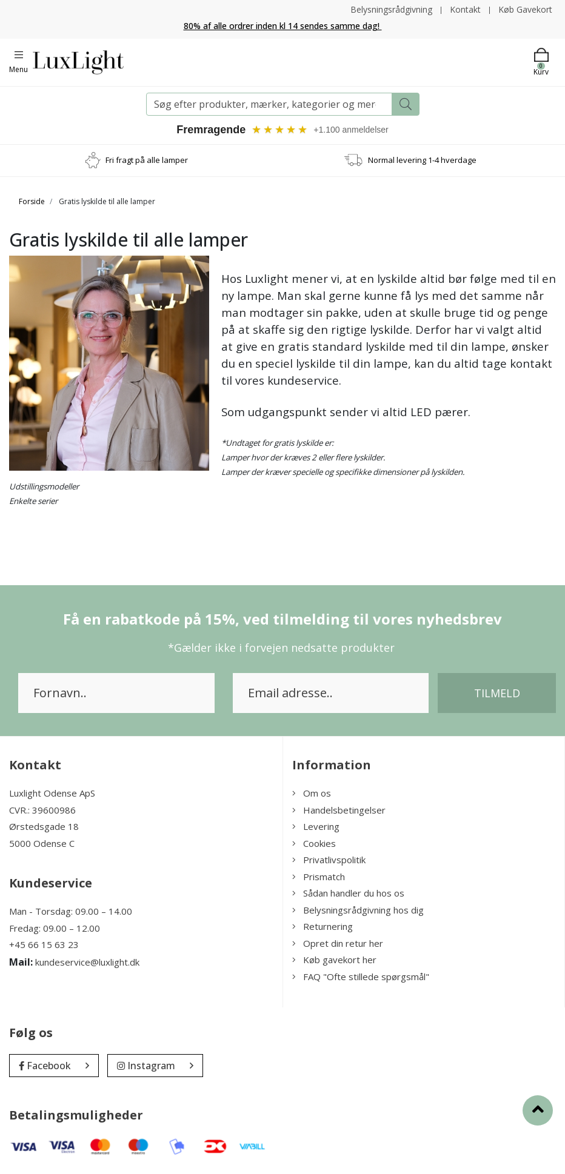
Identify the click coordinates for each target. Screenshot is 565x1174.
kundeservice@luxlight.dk (87, 962)
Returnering (322, 926)
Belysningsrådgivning (391, 9)
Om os (311, 793)
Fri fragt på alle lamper (146, 159)
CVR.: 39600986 (42, 810)
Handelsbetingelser (339, 810)
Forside (32, 201)
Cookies (314, 843)
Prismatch (318, 877)
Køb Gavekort (525, 9)
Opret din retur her (337, 943)
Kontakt (465, 9)
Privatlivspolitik (329, 860)
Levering (315, 826)
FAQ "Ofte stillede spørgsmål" (360, 976)
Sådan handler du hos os (348, 893)
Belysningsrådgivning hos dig (358, 910)
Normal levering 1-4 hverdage (422, 159)
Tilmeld (497, 693)
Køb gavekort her (334, 959)
